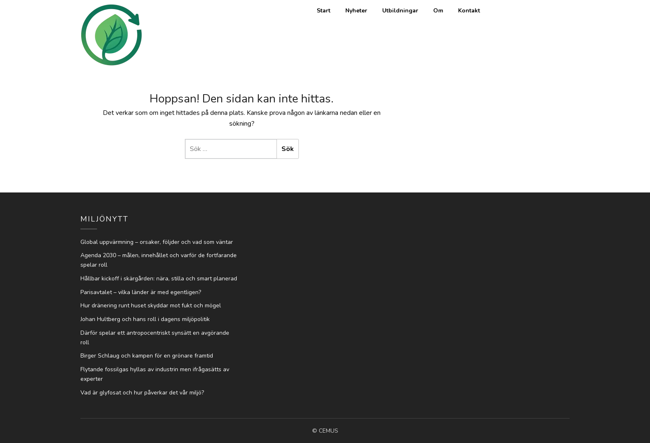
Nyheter (356, 11)
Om (438, 11)
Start (323, 11)
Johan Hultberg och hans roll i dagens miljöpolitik (145, 319)
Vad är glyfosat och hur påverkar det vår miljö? (142, 393)
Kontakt (469, 11)
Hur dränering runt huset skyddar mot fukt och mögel (150, 305)
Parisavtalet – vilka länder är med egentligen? (140, 292)
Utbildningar (400, 11)
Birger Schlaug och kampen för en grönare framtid (146, 356)
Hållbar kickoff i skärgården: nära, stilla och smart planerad (158, 278)
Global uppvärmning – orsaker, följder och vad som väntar (156, 242)
